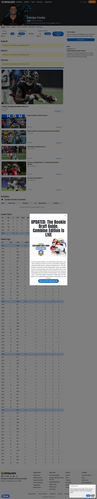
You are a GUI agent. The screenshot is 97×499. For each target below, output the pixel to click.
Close (92, 495)
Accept (88, 495)
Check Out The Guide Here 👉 (48, 281)
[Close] (94, 486)
